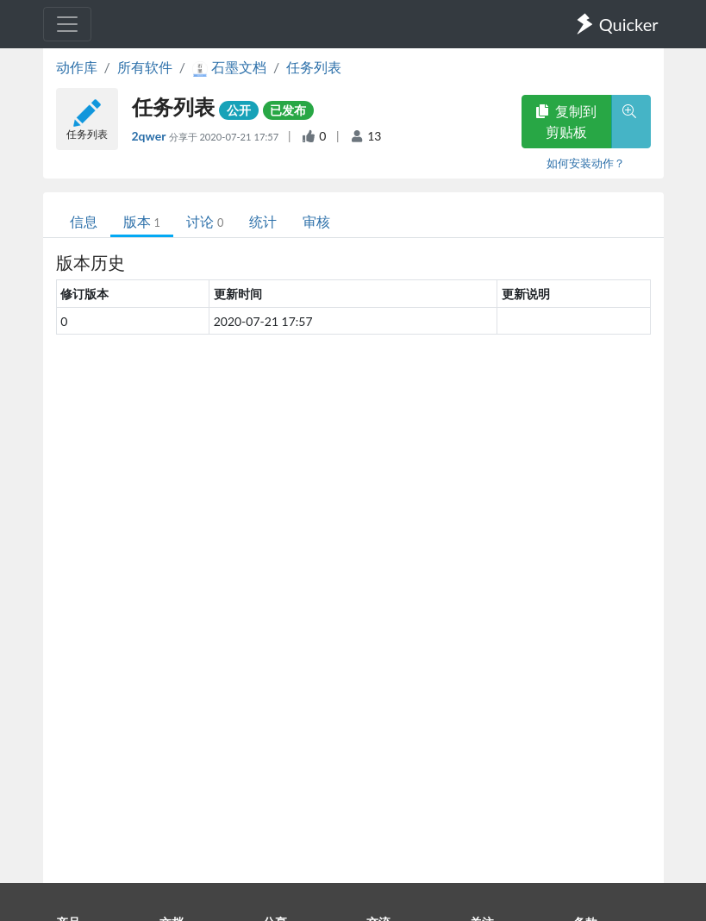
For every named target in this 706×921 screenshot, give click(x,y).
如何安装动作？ (586, 163)
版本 (141, 221)
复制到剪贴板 (566, 121)
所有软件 (144, 67)
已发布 (288, 110)
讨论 (204, 221)
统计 (263, 221)
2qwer (150, 135)
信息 (83, 221)
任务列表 (313, 67)
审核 (316, 221)
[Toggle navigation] (67, 24)
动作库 (76, 67)
